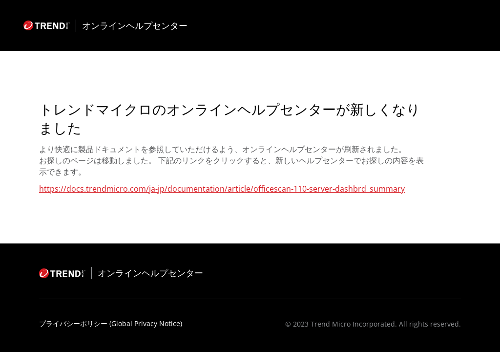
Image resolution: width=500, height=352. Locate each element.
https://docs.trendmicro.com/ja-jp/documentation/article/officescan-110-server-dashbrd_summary (222, 188)
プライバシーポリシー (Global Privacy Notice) (110, 323)
